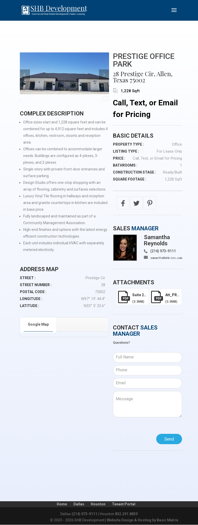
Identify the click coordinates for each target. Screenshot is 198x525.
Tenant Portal (123, 504)
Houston (98, 504)
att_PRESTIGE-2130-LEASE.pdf (173, 295)
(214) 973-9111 (163, 251)
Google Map (38, 324)
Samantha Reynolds (157, 240)
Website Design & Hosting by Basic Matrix (142, 520)
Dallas (78, 504)
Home (62, 504)
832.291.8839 (126, 514)
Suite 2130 (140, 295)
